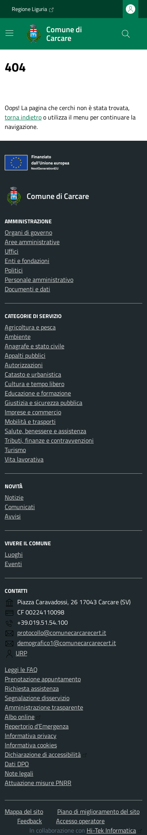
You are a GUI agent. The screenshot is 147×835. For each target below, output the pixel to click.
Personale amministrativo (39, 279)
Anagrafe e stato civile (34, 346)
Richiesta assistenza (32, 688)
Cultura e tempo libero (34, 383)
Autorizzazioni (24, 365)
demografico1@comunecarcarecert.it (66, 642)
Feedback (29, 821)
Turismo (15, 449)
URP (21, 653)
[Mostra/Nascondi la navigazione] (9, 33)
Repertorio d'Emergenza (37, 726)
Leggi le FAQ (21, 669)
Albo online (23, 716)
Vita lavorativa (24, 459)
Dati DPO (17, 764)
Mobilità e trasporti (30, 421)
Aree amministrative (32, 241)
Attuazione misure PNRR (38, 782)
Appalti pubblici (25, 355)
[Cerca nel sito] (125, 33)
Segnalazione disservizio (37, 698)
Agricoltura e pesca (30, 327)
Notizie (14, 497)
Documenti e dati (27, 289)
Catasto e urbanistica (33, 374)
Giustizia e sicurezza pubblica (43, 402)
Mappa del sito (24, 811)
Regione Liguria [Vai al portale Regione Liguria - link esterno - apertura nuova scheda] (33, 9)
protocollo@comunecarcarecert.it (61, 632)
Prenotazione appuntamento (43, 679)
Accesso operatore (80, 821)
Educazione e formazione (38, 393)
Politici (14, 270)
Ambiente (18, 336)
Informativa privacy (30, 735)
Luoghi (14, 554)
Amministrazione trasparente (44, 707)
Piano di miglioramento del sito (98, 811)
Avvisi (13, 516)
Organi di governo (28, 232)
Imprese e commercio (33, 412)
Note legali (19, 773)
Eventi (13, 563)
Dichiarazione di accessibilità (46, 754)
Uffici (11, 251)
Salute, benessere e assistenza (45, 431)
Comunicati (20, 506)
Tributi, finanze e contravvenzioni (49, 440)
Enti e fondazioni (27, 260)
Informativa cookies (31, 745)
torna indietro (23, 117)
